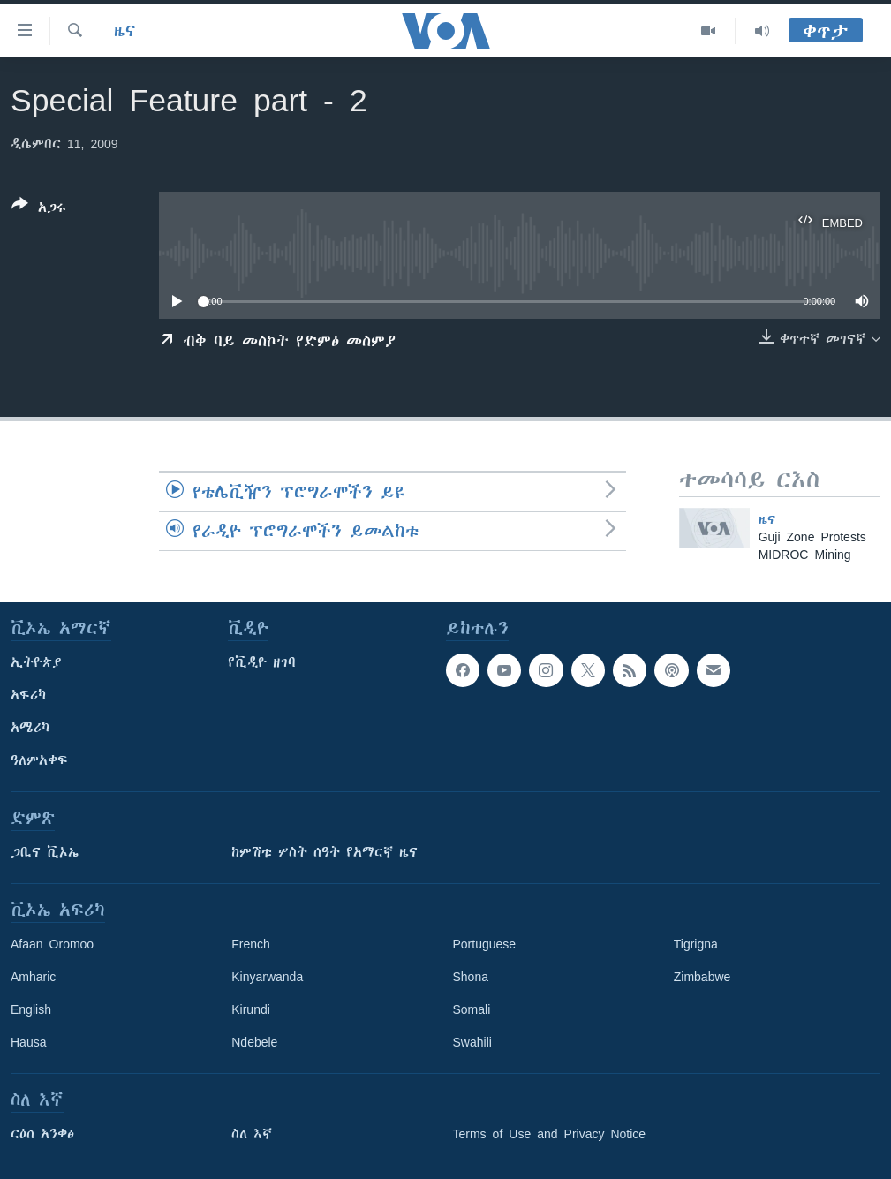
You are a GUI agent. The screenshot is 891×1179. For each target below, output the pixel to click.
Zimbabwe (702, 977)
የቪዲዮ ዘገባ (262, 662)
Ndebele (254, 1042)
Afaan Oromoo (52, 944)
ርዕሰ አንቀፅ (42, 1134)
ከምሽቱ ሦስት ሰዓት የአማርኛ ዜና (324, 852)
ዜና (125, 31)
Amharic (33, 977)
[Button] (38, 209)
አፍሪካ (28, 695)
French (250, 944)
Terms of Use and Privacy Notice (549, 1134)
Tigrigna (696, 944)
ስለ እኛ (251, 1134)
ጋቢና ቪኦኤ (45, 852)
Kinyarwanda (267, 977)
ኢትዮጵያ (36, 662)
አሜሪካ (30, 728)
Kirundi (250, 1009)
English (31, 1009)
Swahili (472, 1042)
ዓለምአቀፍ (39, 760)
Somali (472, 1009)
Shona (470, 977)
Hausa (28, 1042)
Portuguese (485, 944)
